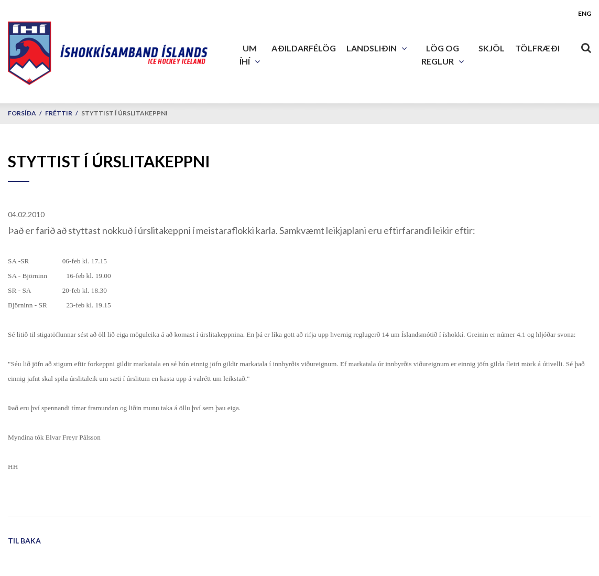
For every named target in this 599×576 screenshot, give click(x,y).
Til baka (24, 540)
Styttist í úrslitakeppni (124, 113)
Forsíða (22, 113)
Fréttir (58, 113)
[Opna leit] (586, 46)
